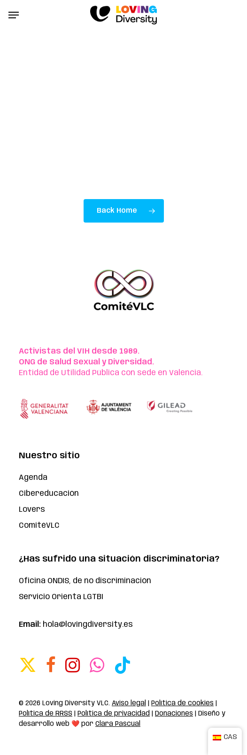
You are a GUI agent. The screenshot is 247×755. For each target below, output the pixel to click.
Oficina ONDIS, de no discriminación (85, 581)
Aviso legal (129, 703)
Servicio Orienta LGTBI (61, 597)
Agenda (33, 478)
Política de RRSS (45, 713)
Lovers (32, 510)
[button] (13, 15)
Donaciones (174, 713)
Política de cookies (182, 703)
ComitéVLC (39, 526)
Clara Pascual (117, 724)
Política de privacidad (113, 713)
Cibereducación (49, 494)
